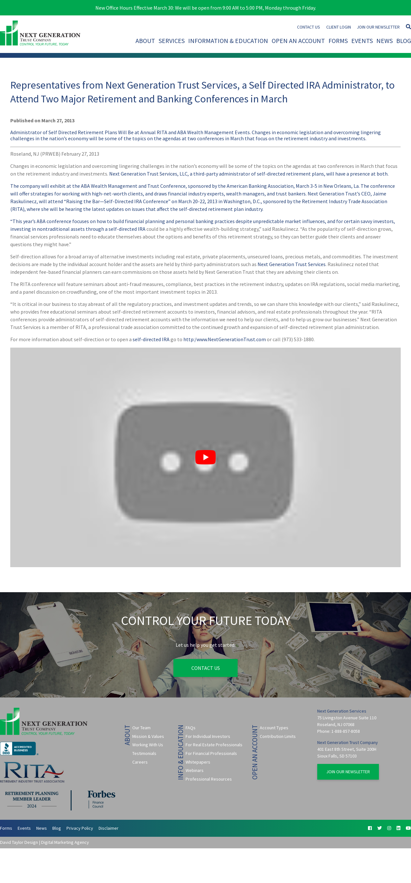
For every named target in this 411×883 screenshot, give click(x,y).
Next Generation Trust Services (292, 264)
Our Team (141, 728)
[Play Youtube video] (205, 457)
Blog (403, 41)
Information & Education (228, 41)
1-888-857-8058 (345, 731)
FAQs (191, 728)
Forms (338, 41)
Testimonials (144, 753)
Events (362, 41)
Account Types (274, 728)
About (145, 41)
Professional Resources (209, 779)
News (384, 41)
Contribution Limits (278, 736)
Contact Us (308, 27)
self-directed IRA (127, 229)
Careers (140, 762)
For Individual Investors (208, 736)
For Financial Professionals (211, 753)
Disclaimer (108, 828)
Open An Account (298, 41)
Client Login (338, 27)
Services (172, 41)
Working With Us (147, 745)
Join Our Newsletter (378, 27)
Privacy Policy (79, 828)
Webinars (195, 770)
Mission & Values (148, 736)
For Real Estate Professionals (214, 745)
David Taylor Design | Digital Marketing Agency (44, 842)
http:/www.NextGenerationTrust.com (224, 339)
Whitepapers (198, 762)
